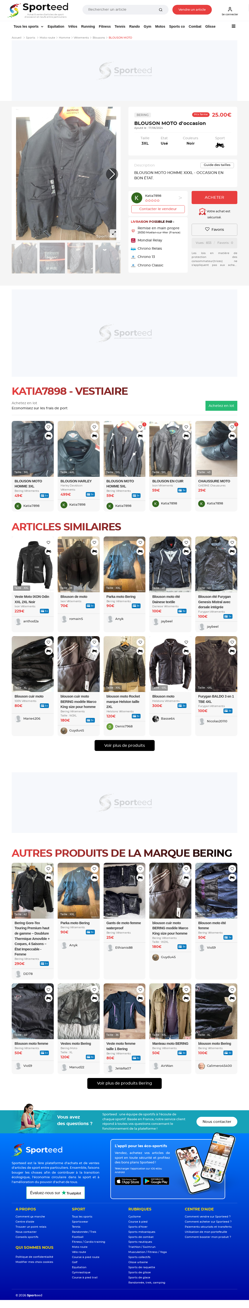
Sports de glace (139, 1277)
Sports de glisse (139, 1272)
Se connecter (230, 11)
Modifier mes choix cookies (34, 1262)
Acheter (214, 197)
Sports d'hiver (138, 1227)
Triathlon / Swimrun (141, 1247)
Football (77, 1237)
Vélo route (79, 1252)
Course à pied (138, 1221)
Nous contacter (217, 1122)
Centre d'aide (25, 1221)
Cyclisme (134, 1216)
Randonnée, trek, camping (146, 1282)
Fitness (105, 26)
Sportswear (80, 1221)
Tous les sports (26, 26)
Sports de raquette (141, 1267)
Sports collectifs (139, 1257)
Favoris (214, 229)
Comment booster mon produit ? (208, 1237)
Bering (143, 115)
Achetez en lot (221, 406)
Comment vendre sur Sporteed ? (208, 1216)
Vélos (72, 26)
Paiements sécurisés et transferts (208, 1227)
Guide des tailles (217, 165)
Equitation (56, 26)
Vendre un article (192, 9)
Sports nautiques (140, 1242)
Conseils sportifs (27, 1237)
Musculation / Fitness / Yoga (147, 1252)
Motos (160, 26)
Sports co (177, 26)
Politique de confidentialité (34, 1257)
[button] (112, 174)
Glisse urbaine (138, 1262)
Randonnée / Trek (84, 1232)
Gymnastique (81, 1272)
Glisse (210, 26)
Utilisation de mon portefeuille (206, 1232)
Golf (74, 1262)
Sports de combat (141, 1237)
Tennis (120, 26)
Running (88, 26)
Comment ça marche (30, 1216)
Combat (195, 26)
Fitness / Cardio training (88, 1242)
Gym (147, 26)
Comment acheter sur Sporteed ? (208, 1221)
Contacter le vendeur (158, 209)
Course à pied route (85, 1257)
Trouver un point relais (31, 1227)
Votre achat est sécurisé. (214, 213)
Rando (134, 26)
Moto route (80, 1247)
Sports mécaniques (141, 1232)
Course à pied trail (85, 1277)
